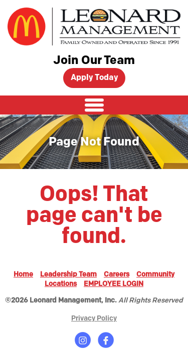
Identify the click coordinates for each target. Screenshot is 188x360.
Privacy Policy (94, 318)
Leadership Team (68, 274)
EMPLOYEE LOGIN (113, 284)
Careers (116, 274)
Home (23, 274)
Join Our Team (94, 60)
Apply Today (94, 77)
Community (155, 274)
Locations (61, 284)
